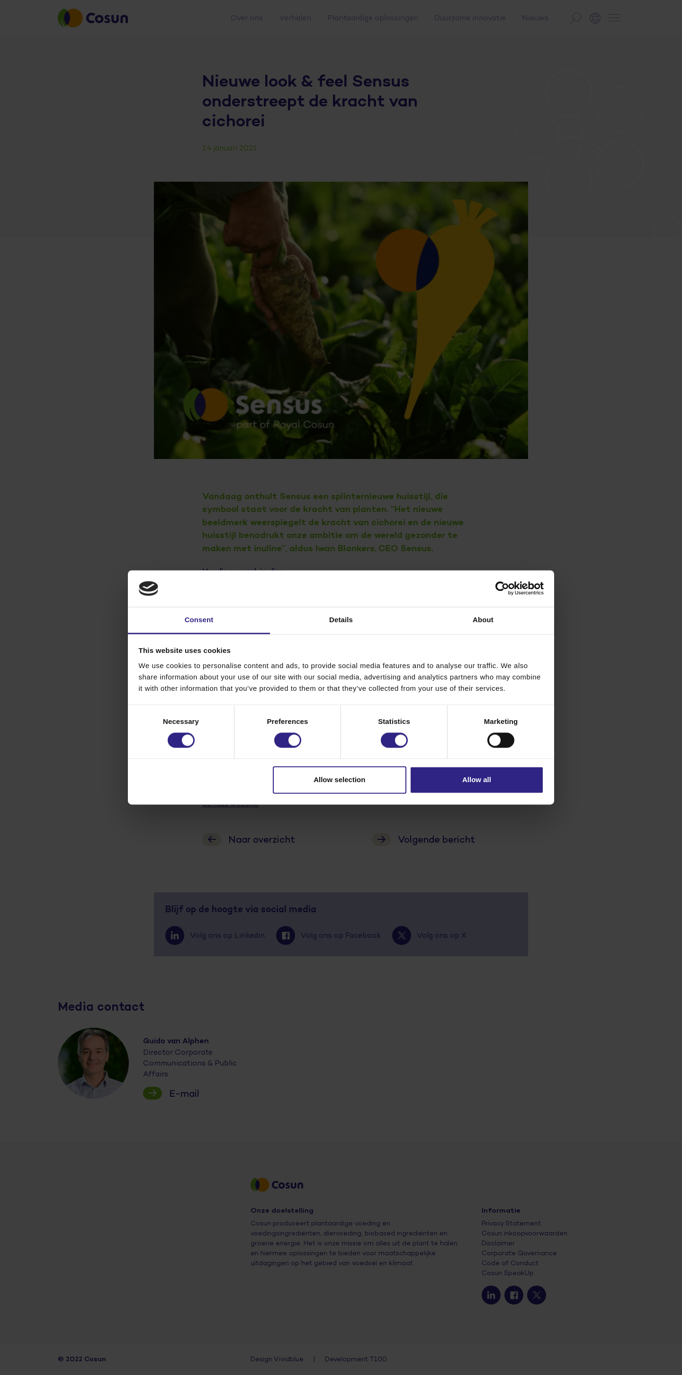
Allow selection (339, 780)
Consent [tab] (199, 620)
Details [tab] (341, 620)
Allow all (476, 780)
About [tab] (483, 620)
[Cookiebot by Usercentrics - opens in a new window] (502, 589)
